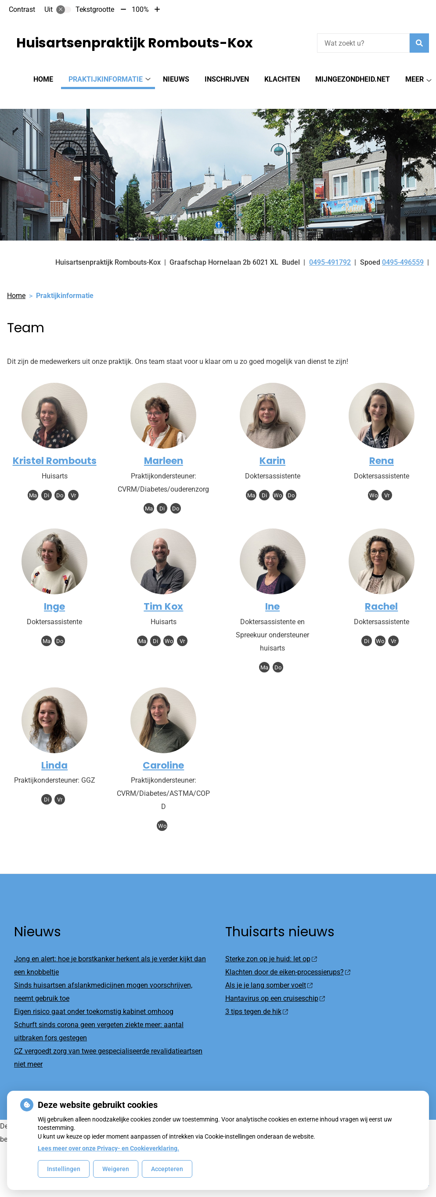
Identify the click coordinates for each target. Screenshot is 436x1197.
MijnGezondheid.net (352, 79)
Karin (272, 445)
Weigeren (115, 1168)
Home (43, 79)
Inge (54, 591)
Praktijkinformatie (105, 79)
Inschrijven (227, 79)
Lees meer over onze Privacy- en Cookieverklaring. (108, 1148)
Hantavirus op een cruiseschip (275, 983)
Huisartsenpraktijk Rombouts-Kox (134, 43)
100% (140, 9)
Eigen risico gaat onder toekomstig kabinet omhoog (93, 996)
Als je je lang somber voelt (269, 970)
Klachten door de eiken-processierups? (287, 957)
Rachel (381, 591)
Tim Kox (163, 591)
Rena (381, 445)
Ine (272, 591)
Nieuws (176, 79)
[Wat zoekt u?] (363, 43)
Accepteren (167, 1168)
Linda (54, 750)
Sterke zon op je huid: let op (271, 943)
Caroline (163, 750)
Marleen (163, 445)
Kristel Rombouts (55, 445)
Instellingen (63, 1168)
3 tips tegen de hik (256, 996)
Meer (414, 79)
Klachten (282, 79)
